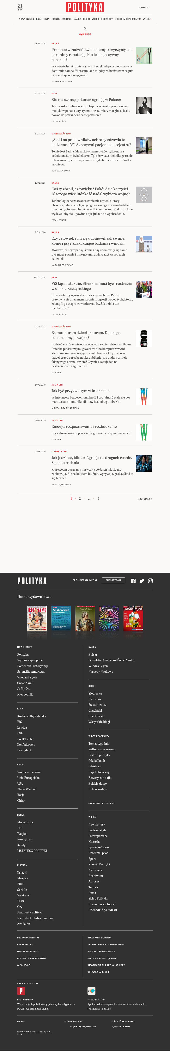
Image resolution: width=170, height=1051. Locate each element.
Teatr (20, 901)
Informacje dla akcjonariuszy (106, 965)
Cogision (81, 1027)
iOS (19, 1000)
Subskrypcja (113, 580)
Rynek (56, 19)
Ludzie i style (97, 830)
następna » (145, 498)
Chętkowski (96, 716)
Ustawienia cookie (99, 972)
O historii (94, 766)
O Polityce (23, 965)
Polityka (23, 654)
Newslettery (96, 824)
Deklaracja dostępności (102, 958)
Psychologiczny (98, 772)
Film (20, 884)
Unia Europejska (28, 778)
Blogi (86, 19)
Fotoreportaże (98, 836)
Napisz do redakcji (28, 951)
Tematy (93, 887)
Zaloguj (144, 7)
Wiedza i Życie (27, 677)
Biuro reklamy (26, 945)
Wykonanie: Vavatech (121, 1027)
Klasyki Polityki (99, 864)
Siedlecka (95, 693)
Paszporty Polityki (29, 912)
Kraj (39, 19)
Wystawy (23, 895)
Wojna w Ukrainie (29, 772)
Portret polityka (99, 755)
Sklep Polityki (98, 898)
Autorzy (94, 881)
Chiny (21, 800)
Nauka (77, 19)
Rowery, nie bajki (100, 778)
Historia (94, 841)
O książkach (96, 760)
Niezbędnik (25, 694)
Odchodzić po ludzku (128, 19)
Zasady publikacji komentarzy (106, 945)
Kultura (67, 19)
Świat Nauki (25, 683)
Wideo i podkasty (102, 19)
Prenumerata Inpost (85, 580)
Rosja (21, 795)
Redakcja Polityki (28, 938)
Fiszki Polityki (96, 1000)
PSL (20, 733)
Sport (92, 858)
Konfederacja (26, 744)
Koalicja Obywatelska (31, 716)
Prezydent (24, 750)
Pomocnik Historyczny (32, 666)
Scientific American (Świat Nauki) (111, 660)
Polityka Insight (73, 1022)
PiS (19, 722)
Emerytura (24, 839)
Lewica (22, 727)
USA (20, 783)
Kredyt (22, 845)
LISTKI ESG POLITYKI (32, 851)
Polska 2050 (25, 739)
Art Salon (23, 924)
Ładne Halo (91, 1027)
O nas (92, 893)
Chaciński (95, 710)
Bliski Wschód (27, 789)
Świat (47, 19)
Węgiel (22, 834)
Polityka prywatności (101, 951)
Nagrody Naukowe (100, 671)
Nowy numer (26, 19)
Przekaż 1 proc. (98, 853)
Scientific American (31, 671)
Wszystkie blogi (99, 722)
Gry (19, 907)
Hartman (94, 699)
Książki (22, 872)
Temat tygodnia (98, 743)
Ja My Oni (23, 689)
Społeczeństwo (98, 847)
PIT (19, 828)
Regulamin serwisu (99, 938)
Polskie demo (97, 783)
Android (28, 1000)
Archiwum (95, 876)
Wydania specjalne (30, 660)
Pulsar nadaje (97, 789)
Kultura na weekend (101, 749)
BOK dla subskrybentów (32, 958)
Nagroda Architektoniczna (35, 918)
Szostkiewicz (97, 705)
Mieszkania (25, 822)
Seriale (22, 889)
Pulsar (92, 654)
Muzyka (22, 878)
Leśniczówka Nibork (122, 1022)
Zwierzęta (95, 870)
